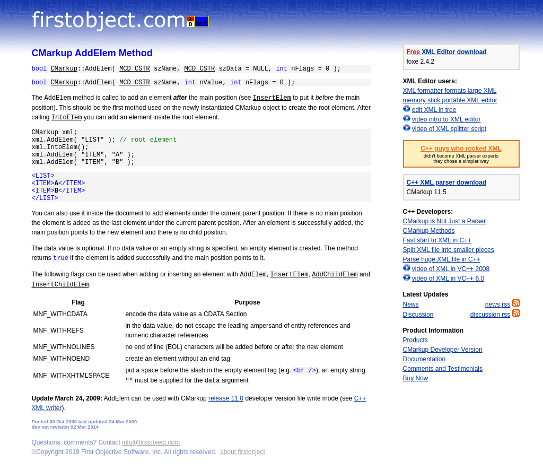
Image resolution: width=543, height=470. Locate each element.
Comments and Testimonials (443, 368)
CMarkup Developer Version (443, 349)
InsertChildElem (60, 285)
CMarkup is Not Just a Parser (444, 221)
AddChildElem (334, 274)
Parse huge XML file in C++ (441, 259)
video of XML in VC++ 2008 (450, 269)
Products (415, 340)
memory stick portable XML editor (450, 100)
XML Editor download (447, 52)
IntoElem (66, 117)
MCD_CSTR (134, 69)
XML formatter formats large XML (450, 90)
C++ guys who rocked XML (461, 148)
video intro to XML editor (446, 119)
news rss (497, 304)
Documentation (424, 359)
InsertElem (272, 98)
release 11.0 (225, 398)
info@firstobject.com (151, 442)
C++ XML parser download (446, 182)
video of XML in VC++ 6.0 (448, 278)
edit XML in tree (434, 110)
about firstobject (242, 452)
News (411, 304)
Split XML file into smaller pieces (448, 250)
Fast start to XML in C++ (437, 240)
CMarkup (64, 69)
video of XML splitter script (449, 129)
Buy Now (415, 378)
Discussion (418, 314)
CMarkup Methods (429, 230)
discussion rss (490, 314)
